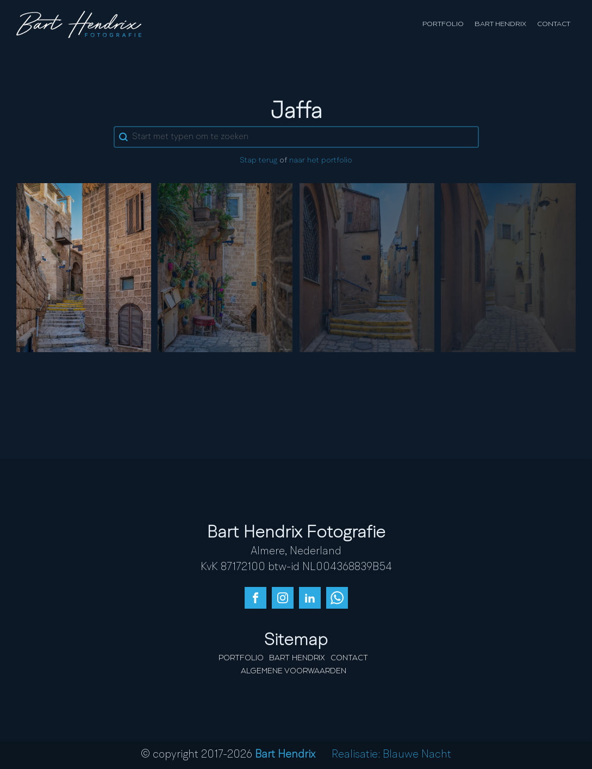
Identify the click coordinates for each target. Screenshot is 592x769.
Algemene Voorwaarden (293, 671)
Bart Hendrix (500, 24)
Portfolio (443, 24)
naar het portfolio (320, 161)
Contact (553, 24)
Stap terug (258, 161)
